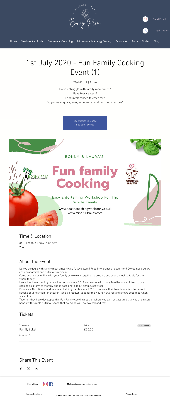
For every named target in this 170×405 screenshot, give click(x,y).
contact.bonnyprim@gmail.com (85, 384)
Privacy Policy (131, 394)
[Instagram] (45, 384)
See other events (85, 124)
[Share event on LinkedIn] (36, 369)
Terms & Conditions (34, 394)
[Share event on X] (28, 369)
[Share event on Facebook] (20, 369)
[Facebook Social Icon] (51, 384)
